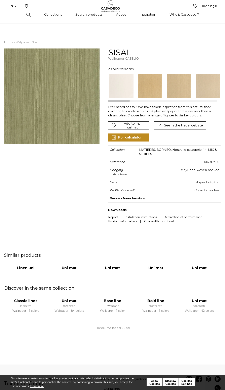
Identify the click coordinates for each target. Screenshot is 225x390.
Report (113, 217)
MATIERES (147, 150)
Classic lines (25, 301)
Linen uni (26, 268)
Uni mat (69, 268)
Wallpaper (23, 42)
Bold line (155, 301)
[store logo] (112, 13)
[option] (121, 86)
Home (8, 42)
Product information (122, 221)
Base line (112, 301)
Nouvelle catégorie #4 (189, 150)
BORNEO (163, 150)
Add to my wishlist (126, 125)
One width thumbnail (159, 221)
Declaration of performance (183, 217)
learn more (37, 386)
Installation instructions (141, 217)
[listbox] (162, 86)
